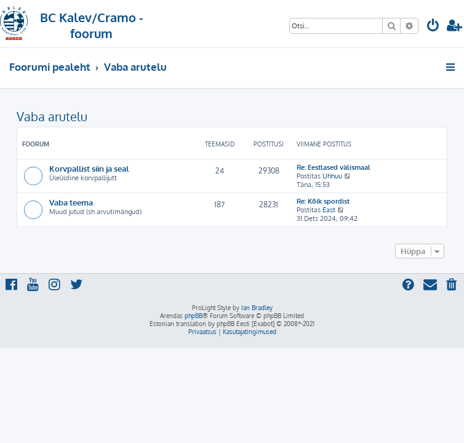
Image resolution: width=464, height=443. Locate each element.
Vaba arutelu (52, 116)
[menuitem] (433, 26)
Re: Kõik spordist (323, 201)
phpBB (193, 315)
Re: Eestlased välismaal (333, 167)
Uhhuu (332, 176)
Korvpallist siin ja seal (89, 168)
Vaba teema (71, 202)
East (328, 210)
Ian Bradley (257, 307)
